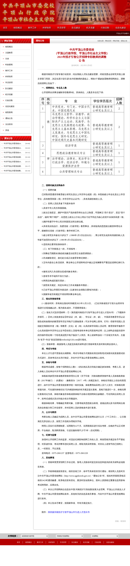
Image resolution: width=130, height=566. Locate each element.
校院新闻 (9, 112)
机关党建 (90, 28)
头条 (7, 59)
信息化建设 (120, 28)
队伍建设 (76, 28)
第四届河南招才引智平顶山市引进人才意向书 (69, 512)
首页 (5, 28)
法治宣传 (9, 124)
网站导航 (8, 41)
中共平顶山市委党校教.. (13, 171)
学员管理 (61, 28)
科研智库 (47, 28)
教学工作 (32, 28)
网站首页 (108, 41)
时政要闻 (9, 65)
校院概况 (18, 28)
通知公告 (9, 118)
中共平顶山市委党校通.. (13, 157)
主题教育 (9, 53)
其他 (7, 130)
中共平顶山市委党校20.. (13, 143)
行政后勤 (105, 28)
